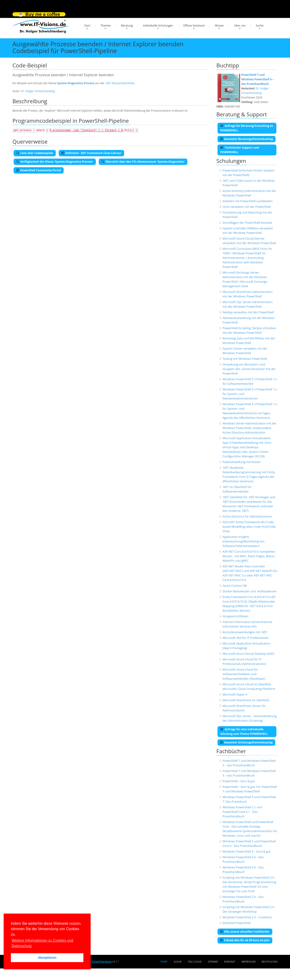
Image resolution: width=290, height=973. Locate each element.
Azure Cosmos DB (234, 585)
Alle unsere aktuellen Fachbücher (245, 932)
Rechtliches (270, 961)
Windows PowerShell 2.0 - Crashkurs (247, 917)
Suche (259, 25)
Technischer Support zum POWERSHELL (239, 150)
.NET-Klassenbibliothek (119, 83)
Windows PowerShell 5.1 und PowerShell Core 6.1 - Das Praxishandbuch (242, 811)
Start (87, 25)
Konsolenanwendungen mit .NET (244, 632)
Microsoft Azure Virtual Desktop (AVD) (248, 654)
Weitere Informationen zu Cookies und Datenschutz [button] (42, 943)
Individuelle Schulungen (158, 25)
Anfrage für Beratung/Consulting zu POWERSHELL (246, 128)
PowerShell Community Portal (38, 170)
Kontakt (229, 961)
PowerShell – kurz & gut (238, 781)
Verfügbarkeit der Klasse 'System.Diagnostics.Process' (54, 162)
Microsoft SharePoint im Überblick (245, 700)
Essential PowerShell (236, 923)
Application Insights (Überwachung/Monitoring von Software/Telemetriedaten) (243, 541)
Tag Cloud (195, 961)
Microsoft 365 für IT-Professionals (245, 638)
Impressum (248, 961)
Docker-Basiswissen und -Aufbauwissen (249, 591)
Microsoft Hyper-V (234, 694)
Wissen (219, 25)
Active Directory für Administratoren (247, 516)
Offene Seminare (194, 25)
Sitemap (213, 961)
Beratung (127, 25)
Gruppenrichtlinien (235, 616)
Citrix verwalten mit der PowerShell (246, 207)
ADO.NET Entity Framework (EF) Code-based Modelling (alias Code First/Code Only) (249, 526)
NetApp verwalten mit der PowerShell (248, 312)
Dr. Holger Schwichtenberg (38, 91)
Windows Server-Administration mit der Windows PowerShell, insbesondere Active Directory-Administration (249, 427)
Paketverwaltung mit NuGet (241, 462)
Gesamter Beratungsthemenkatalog (246, 139)
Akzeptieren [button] (47, 957)
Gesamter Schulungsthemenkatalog (246, 742)
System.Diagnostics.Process (75, 83)
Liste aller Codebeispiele (34, 153)
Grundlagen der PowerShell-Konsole (247, 223)
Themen (105, 25)
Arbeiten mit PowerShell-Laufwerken (247, 201)
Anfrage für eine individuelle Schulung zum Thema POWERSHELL (244, 731)
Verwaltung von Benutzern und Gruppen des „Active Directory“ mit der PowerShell (249, 368)
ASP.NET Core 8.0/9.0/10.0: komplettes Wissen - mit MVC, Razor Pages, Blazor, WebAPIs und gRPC (248, 556)
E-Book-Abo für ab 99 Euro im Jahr (245, 940)
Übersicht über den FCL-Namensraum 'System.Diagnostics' (143, 162)
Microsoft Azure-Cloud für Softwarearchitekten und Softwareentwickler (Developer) (243, 674)
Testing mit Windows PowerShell (244, 359)
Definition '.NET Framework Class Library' (91, 153)
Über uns (240, 25)
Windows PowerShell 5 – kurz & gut (246, 851)
